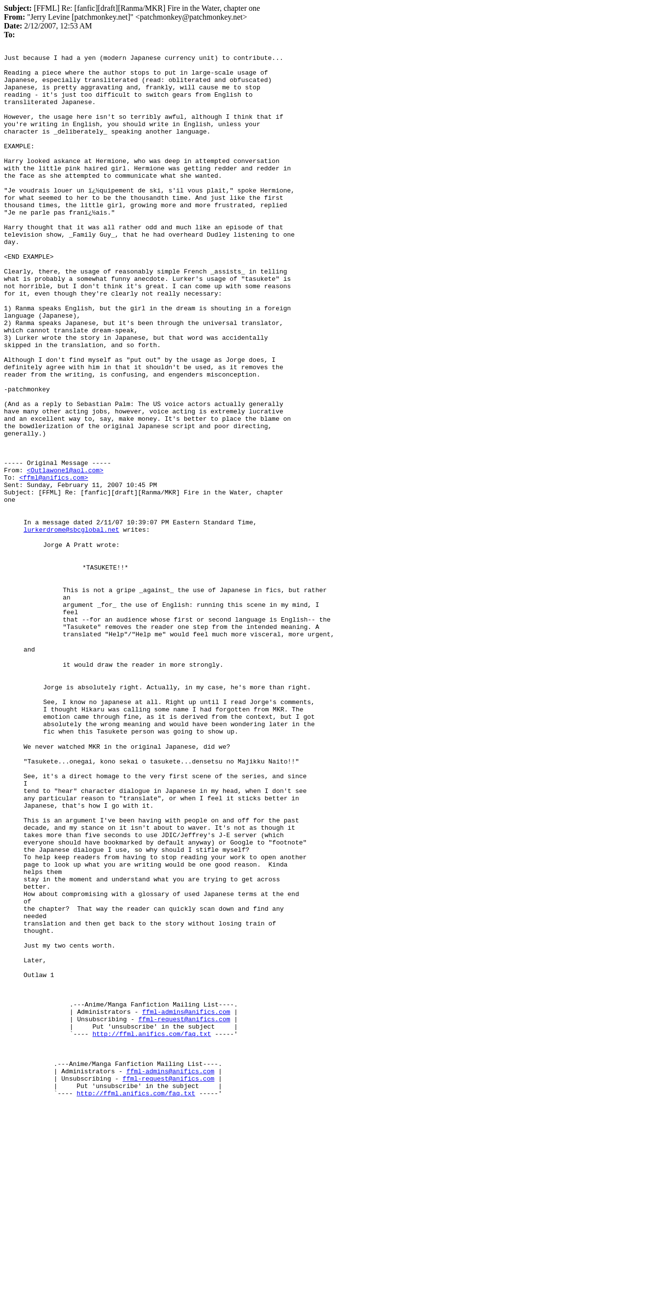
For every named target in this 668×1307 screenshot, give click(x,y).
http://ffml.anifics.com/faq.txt (151, 1217)
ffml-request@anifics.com (184, 1200)
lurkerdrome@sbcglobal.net (71, 623)
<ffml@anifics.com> (53, 562)
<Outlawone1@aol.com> (65, 553)
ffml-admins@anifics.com (186, 1191)
